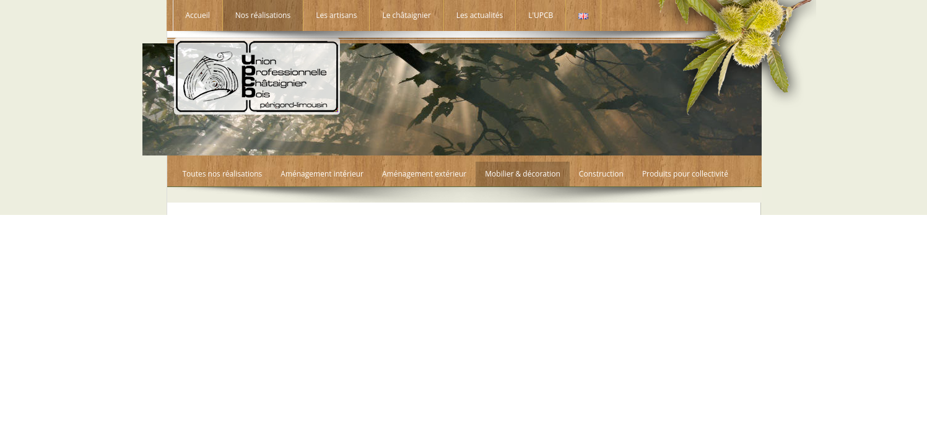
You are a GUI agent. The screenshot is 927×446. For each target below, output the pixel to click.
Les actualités (479, 15)
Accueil (198, 15)
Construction (601, 173)
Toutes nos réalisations (223, 173)
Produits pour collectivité (685, 173)
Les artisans (336, 15)
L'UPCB (540, 15)
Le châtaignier (406, 15)
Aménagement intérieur (322, 173)
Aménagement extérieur (424, 173)
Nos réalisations (262, 15)
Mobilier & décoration (522, 173)
